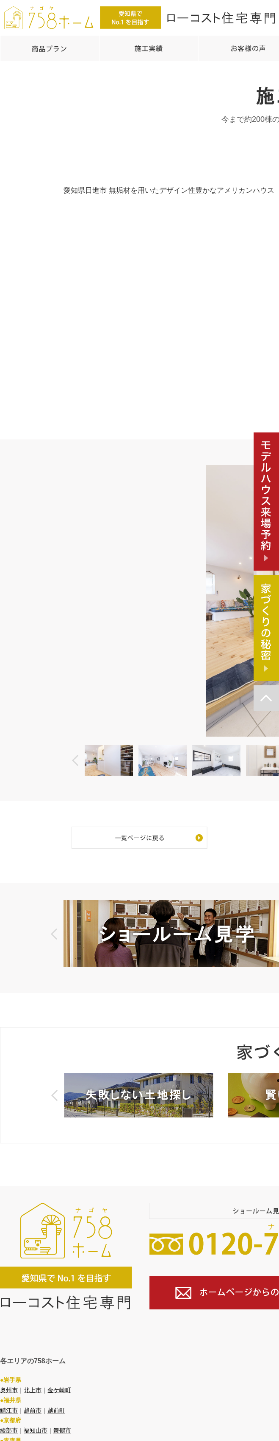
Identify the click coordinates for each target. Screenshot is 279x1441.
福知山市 (35, 1415)
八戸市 (56, 1435)
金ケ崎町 (59, 1374)
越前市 (32, 1395)
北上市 (32, 1374)
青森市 (9, 1435)
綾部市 (9, 1415)
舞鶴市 (62, 1415)
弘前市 (32, 1435)
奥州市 (9, 1374)
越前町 (56, 1395)
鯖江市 (9, 1395)
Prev (75, 756)
